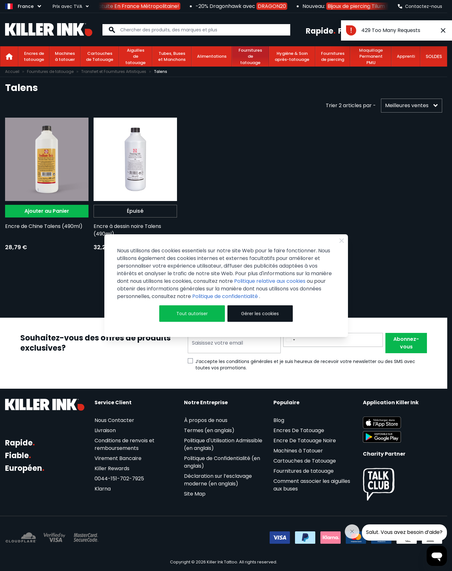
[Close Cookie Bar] (341, 240)
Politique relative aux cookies (269, 281)
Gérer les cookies (260, 313)
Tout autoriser (192, 313)
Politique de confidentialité (225, 296)
